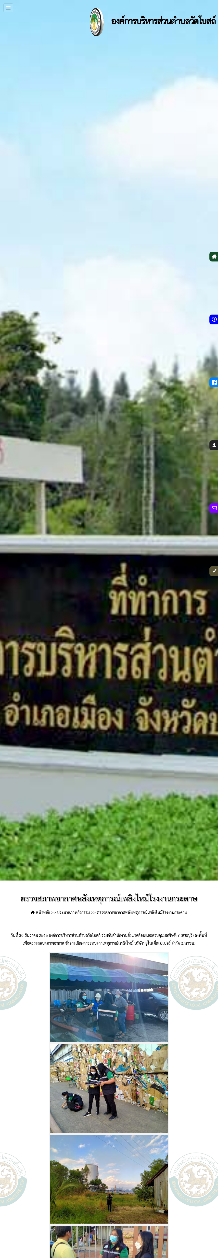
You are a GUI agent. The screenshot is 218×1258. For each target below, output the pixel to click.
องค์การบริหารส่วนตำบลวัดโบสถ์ (148, 22)
